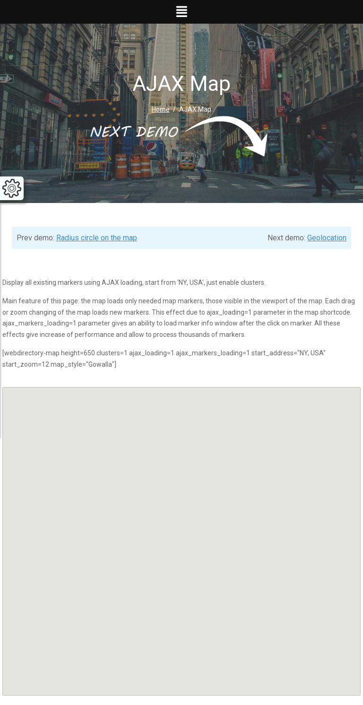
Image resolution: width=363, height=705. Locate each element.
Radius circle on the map (96, 237)
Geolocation (326, 237)
